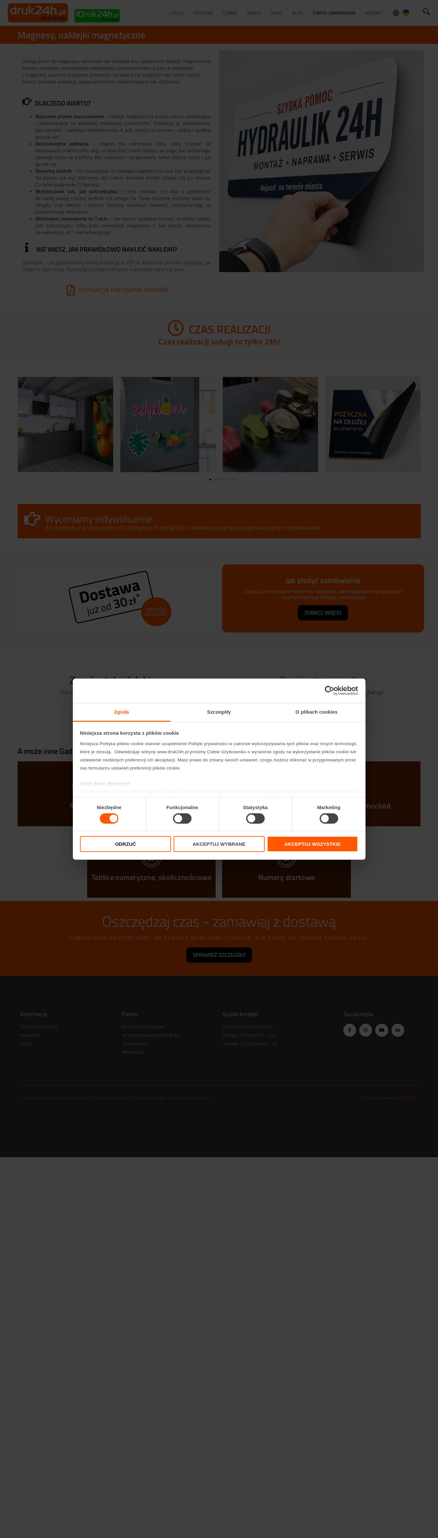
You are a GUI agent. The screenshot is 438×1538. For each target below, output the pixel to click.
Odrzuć (125, 844)
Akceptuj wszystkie (313, 844)
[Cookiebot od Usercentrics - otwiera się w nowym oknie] (329, 690)
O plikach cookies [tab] (317, 711)
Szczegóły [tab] (219, 711)
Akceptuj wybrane (219, 844)
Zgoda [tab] (121, 711)
